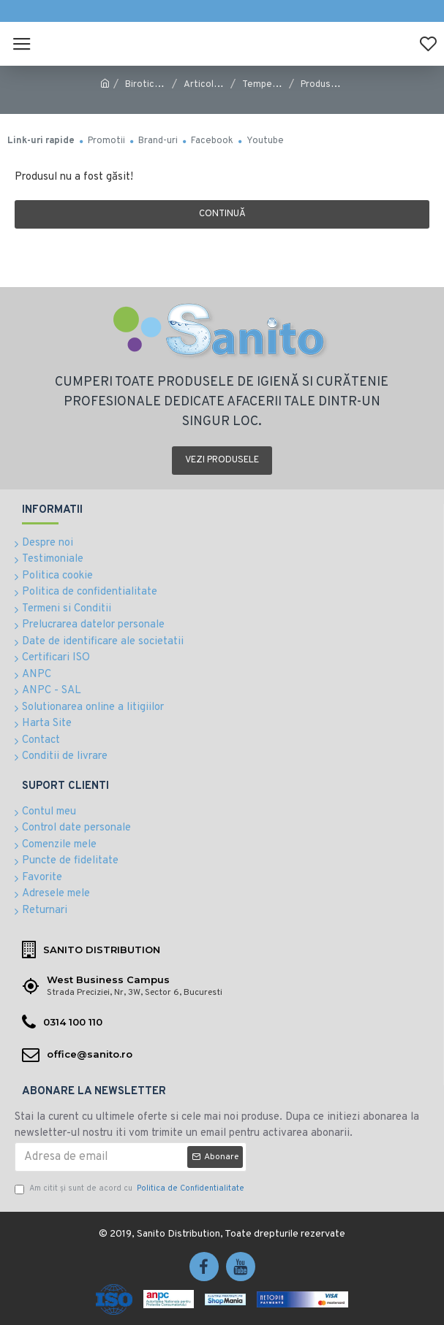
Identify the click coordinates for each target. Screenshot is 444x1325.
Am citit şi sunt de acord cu (131, 1188)
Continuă (222, 214)
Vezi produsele (222, 460)
